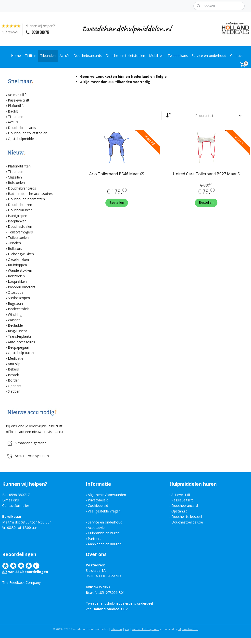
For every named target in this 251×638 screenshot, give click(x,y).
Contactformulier (15, 505)
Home (16, 55)
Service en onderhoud (209, 55)
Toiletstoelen (18, 237)
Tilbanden (48, 55)
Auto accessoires (21, 342)
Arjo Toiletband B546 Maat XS (116, 174)
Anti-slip (14, 363)
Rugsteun (15, 303)
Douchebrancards (88, 55)
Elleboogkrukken (21, 254)
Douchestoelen (20, 226)
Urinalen (14, 243)
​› (7, 254)
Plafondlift (16, 105)
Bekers (13, 369)
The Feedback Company (21, 582)
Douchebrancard (184, 505)
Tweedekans (178, 55)
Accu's (65, 55)
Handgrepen (17, 215)
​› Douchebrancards (21, 188)
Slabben (14, 391)
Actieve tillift (17, 94)
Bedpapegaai (18, 347)
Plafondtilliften (19, 166)
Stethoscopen (19, 297)
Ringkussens (17, 331)
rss (127, 629)
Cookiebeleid (98, 505)
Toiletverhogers (20, 232)
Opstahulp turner (21, 352)
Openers (14, 385)
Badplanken (17, 221)
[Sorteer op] (203, 115)
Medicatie (15, 358)
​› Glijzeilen (14, 177)
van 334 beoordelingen (27, 571)
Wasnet (14, 320)
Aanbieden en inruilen (105, 544)
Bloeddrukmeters (21, 287)
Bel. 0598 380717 (16, 494)
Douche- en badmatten (26, 199)
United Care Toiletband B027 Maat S (206, 174)
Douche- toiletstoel (187, 516)
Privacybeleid (98, 500)
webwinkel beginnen (145, 629)
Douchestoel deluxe (187, 522)
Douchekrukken (20, 210)
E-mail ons (10, 500)
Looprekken (17, 281)
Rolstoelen (16, 182)
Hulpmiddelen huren (103, 533)
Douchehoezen (20, 204)
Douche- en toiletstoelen (27, 133)
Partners (94, 538)
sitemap (116, 629)
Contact (236, 55)
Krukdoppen (17, 265)
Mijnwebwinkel (188, 629)
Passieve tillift (18, 100)
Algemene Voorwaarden (107, 494)
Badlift (13, 111)
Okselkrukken (18, 259)
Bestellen (116, 202)
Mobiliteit (156, 55)
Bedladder (16, 325)
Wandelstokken (20, 270)
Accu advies (97, 527)
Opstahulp (179, 511)
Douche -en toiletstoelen (125, 55)
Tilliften (30, 55)
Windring (15, 314)
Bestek (13, 374)
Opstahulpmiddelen (23, 138)
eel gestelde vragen (105, 511)
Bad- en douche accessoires (30, 193)
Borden (14, 380)
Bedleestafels (18, 308)
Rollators (15, 248)
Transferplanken (21, 336)
